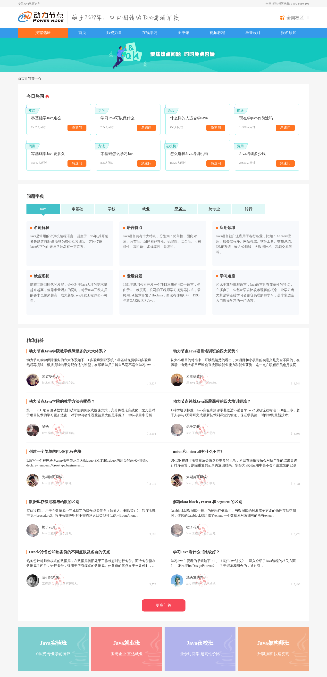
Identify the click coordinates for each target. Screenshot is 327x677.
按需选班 (43, 33)
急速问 (77, 128)
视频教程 (217, 33)
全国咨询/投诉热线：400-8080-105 (287, 3)
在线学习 (150, 33)
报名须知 (288, 33)
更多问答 (163, 605)
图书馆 (183, 33)
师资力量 (114, 33)
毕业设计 (253, 33)
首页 (82, 33)
